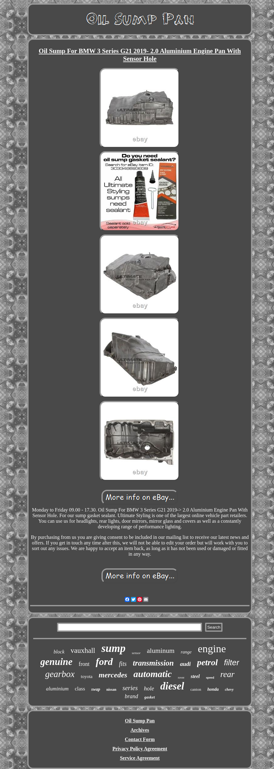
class (80, 689)
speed (210, 677)
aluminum (160, 650)
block (59, 651)
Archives (139, 730)
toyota (86, 676)
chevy (229, 689)
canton (196, 689)
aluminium (57, 689)
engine (212, 648)
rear (227, 674)
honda (213, 689)
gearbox (59, 674)
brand (131, 696)
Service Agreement (139, 758)
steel (195, 676)
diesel (172, 686)
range (186, 651)
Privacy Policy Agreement (139, 748)
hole (149, 688)
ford (104, 661)
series (130, 688)
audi (185, 664)
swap (95, 689)
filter (231, 662)
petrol (207, 662)
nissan (111, 689)
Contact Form (140, 739)
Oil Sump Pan (140, 720)
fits (123, 663)
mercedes (113, 675)
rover (181, 677)
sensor (136, 653)
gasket (149, 697)
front (84, 664)
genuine (56, 661)
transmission (153, 663)
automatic (152, 674)
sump (113, 648)
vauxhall (83, 650)
